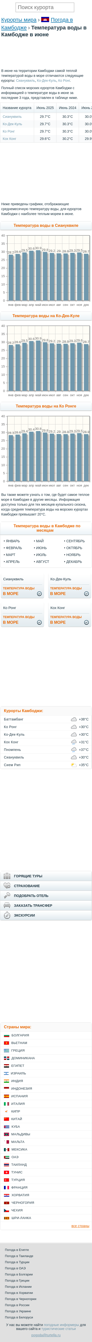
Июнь (41, 548)
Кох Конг (9, 139)
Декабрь (74, 562)
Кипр (15, 1111)
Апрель (13, 562)
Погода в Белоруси (19, 1317)
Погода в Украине (18, 1311)
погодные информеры (61, 1325)
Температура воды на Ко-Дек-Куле (46, 316)
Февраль (14, 548)
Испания (19, 1096)
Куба (16, 1126)
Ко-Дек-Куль (12, 124)
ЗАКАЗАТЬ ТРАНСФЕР (33, 906)
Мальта (18, 1142)
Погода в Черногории (20, 1299)
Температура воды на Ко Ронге (46, 406)
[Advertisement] (46, 65)
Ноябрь (73, 555)
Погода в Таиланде (19, 1256)
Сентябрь (75, 541)
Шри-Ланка (21, 1218)
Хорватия (20, 1195)
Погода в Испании (18, 1286)
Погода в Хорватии (19, 1293)
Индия (17, 1081)
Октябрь (74, 548)
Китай (16, 1119)
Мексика (19, 1149)
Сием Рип (12, 765)
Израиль (18, 1073)
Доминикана (23, 1058)
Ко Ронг (9, 131)
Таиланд (19, 1164)
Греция (18, 1050)
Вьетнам (19, 1043)
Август (42, 562)
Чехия (17, 1210)
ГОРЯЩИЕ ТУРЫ (28, 876)
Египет (17, 1066)
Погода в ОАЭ (15, 1268)
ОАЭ (15, 1157)
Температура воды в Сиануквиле (46, 225)
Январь (13, 541)
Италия (18, 1104)
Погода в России (17, 1305)
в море (19, 591)
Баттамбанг (14, 719)
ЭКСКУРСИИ (24, 915)
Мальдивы (20, 1134)
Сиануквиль (12, 117)
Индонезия (21, 1088)
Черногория (23, 1203)
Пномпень (12, 750)
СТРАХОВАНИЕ (27, 886)
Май (40, 541)
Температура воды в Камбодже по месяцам (46, 528)
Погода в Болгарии (19, 1274)
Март (10, 555)
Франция (19, 1187)
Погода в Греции (17, 1280)
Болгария (20, 1035)
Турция (18, 1180)
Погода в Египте (17, 1250)
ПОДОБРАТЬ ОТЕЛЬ (31, 896)
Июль (41, 555)
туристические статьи (58, 1329)
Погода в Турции (17, 1262)
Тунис (17, 1172)
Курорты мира (19, 20)
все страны (80, 1226)
